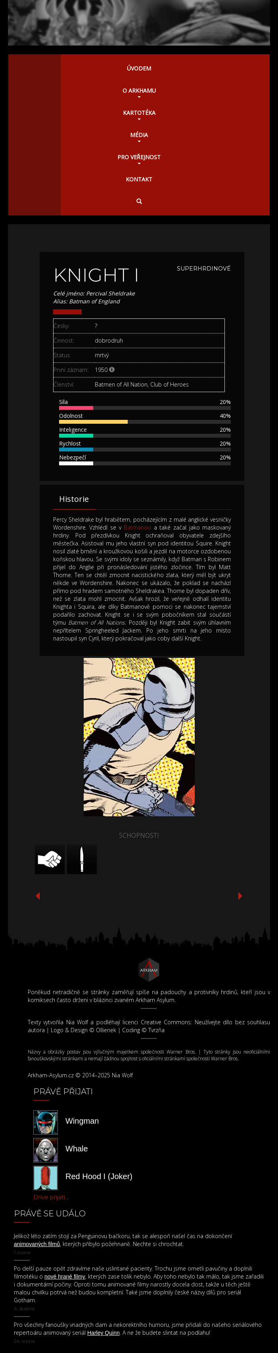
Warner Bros (180, 1051)
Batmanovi (137, 527)
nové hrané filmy (64, 1276)
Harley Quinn (103, 1333)
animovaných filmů (37, 1244)
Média (139, 136)
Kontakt (139, 179)
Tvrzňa (156, 1030)
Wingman (82, 1121)
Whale (76, 1148)
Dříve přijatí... (51, 1197)
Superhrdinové (204, 268)
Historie (74, 499)
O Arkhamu (139, 92)
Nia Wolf (77, 1022)
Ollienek (106, 1030)
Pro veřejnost (139, 158)
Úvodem (139, 68)
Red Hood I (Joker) (98, 1176)
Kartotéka (139, 114)
